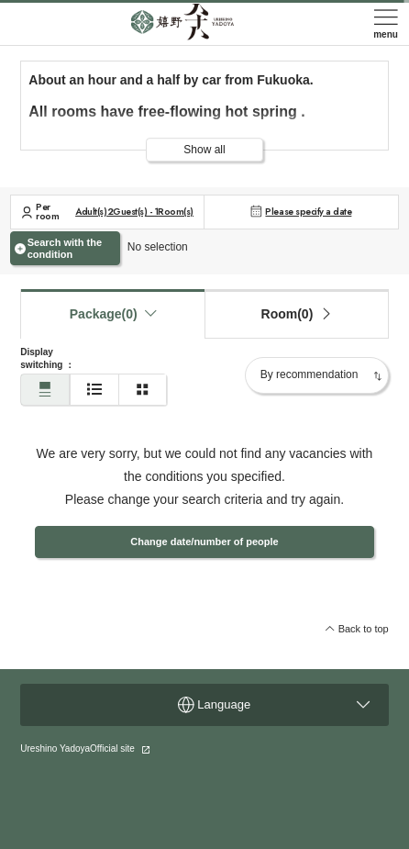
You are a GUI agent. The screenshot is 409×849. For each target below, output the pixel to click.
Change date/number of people (204, 541)
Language (274, 705)
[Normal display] (45, 389)
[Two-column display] (143, 389)
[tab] (296, 314)
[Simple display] (94, 389)
